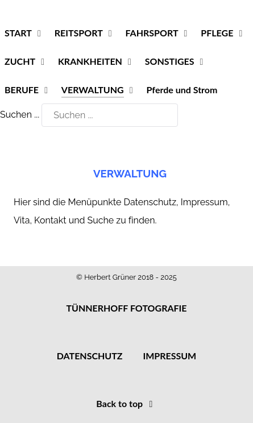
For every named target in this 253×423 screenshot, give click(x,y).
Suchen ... (19, 114)
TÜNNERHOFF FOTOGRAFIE (126, 307)
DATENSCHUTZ (90, 355)
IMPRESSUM (169, 355)
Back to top (126, 403)
